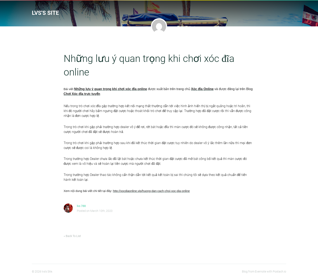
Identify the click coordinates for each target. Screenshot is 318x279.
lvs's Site (45, 13)
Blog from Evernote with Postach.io (264, 271)
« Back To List (72, 236)
